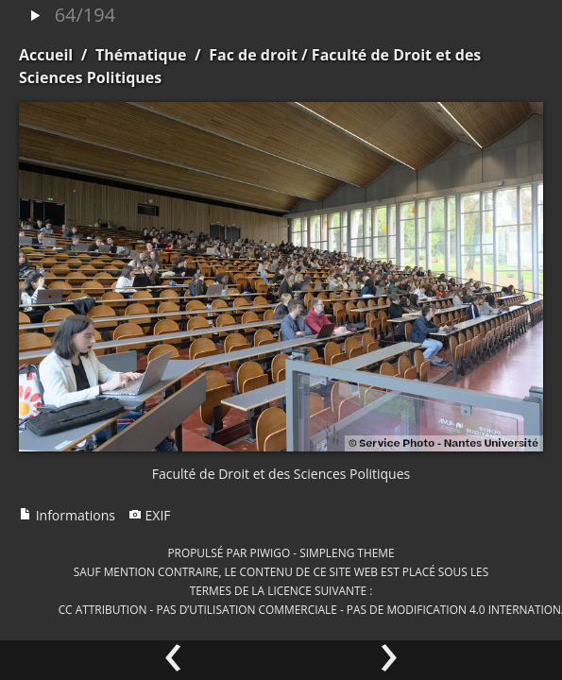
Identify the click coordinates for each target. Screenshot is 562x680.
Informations (67, 515)
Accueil (46, 54)
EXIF (149, 515)
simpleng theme (346, 552)
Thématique (141, 54)
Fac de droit (253, 54)
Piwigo (269, 552)
